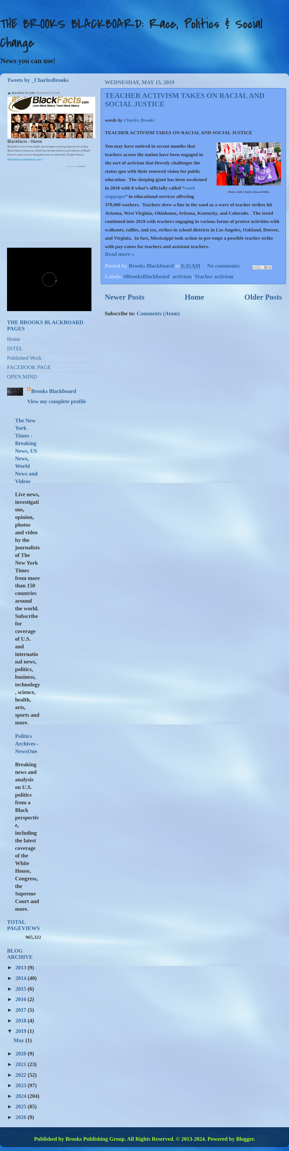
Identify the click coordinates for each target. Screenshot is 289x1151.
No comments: (224, 266)
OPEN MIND (22, 377)
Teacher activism (213, 276)
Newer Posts (124, 297)
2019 (21, 1031)
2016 (21, 999)
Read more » (119, 254)
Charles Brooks (139, 120)
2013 (21, 967)
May (19, 1040)
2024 (21, 1096)
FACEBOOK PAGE (29, 367)
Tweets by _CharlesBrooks (38, 80)
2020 (21, 1054)
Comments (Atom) (158, 313)
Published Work (24, 358)
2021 (21, 1064)
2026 (21, 1117)
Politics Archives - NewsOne (27, 743)
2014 (21, 978)
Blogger (245, 1139)
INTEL (15, 349)
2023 (21, 1085)
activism (182, 276)
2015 (21, 989)
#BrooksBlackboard (146, 276)
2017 (21, 1010)
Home (194, 297)
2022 (21, 1075)
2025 (21, 1107)
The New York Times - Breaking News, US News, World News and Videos (26, 451)
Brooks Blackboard (53, 391)
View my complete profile (56, 401)
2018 (21, 1021)
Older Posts (263, 297)
